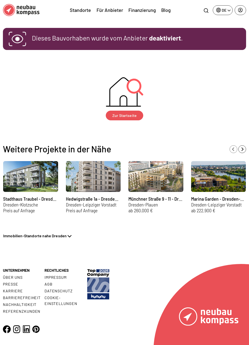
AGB (48, 284)
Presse (10, 284)
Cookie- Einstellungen (60, 300)
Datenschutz (58, 290)
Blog (166, 10)
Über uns (13, 277)
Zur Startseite (124, 115)
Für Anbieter (110, 10)
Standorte (80, 10)
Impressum (55, 277)
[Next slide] (242, 149)
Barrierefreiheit (22, 297)
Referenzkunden (21, 311)
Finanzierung (142, 10)
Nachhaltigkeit (19, 304)
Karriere (13, 290)
